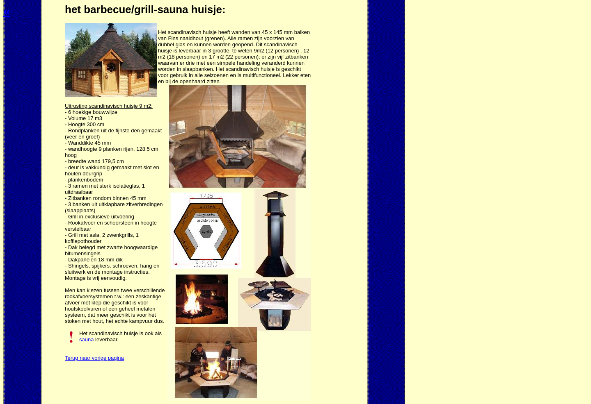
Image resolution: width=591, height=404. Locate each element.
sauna (86, 339)
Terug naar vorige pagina (94, 358)
